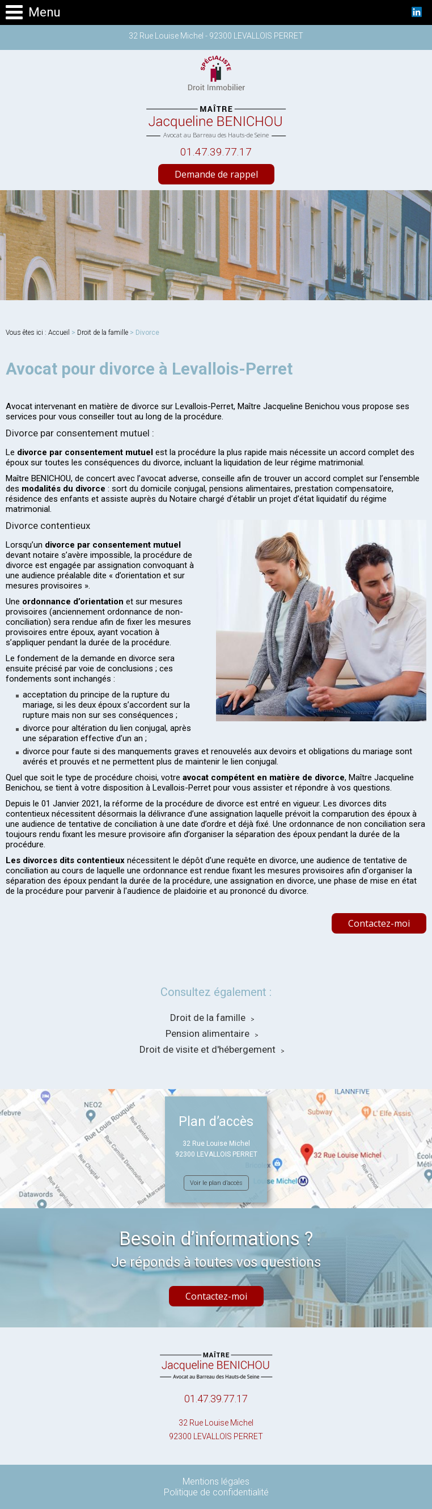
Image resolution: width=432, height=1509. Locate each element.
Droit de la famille (102, 333)
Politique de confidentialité (216, 1492)
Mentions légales (216, 1481)
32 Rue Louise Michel (216, 1430)
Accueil (59, 333)
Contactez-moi (379, 923)
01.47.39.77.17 (216, 151)
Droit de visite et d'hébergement (207, 1049)
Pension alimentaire (207, 1034)
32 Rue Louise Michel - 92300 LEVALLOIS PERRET (216, 35)
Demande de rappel (216, 174)
